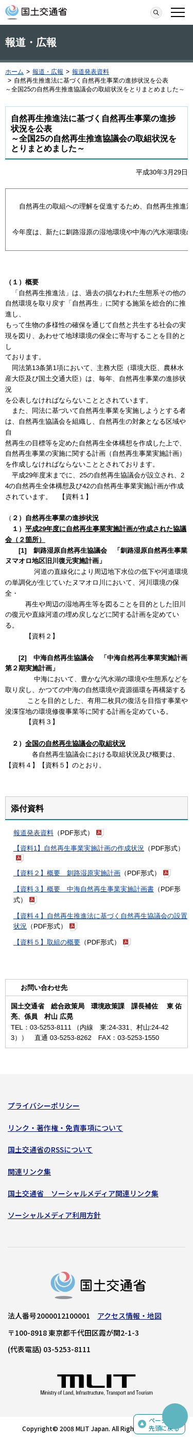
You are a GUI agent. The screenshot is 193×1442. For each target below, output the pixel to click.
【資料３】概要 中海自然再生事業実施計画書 (83, 889)
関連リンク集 (29, 1171)
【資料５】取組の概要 (46, 942)
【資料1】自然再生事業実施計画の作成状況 (78, 848)
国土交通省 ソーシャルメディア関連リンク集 (83, 1193)
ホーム (14, 71)
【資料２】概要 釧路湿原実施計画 (66, 873)
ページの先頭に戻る (164, 1424)
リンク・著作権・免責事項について (65, 1128)
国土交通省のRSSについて (50, 1149)
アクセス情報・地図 (129, 1315)
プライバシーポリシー (44, 1105)
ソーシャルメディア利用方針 (54, 1215)
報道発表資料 (90, 71)
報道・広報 (47, 71)
